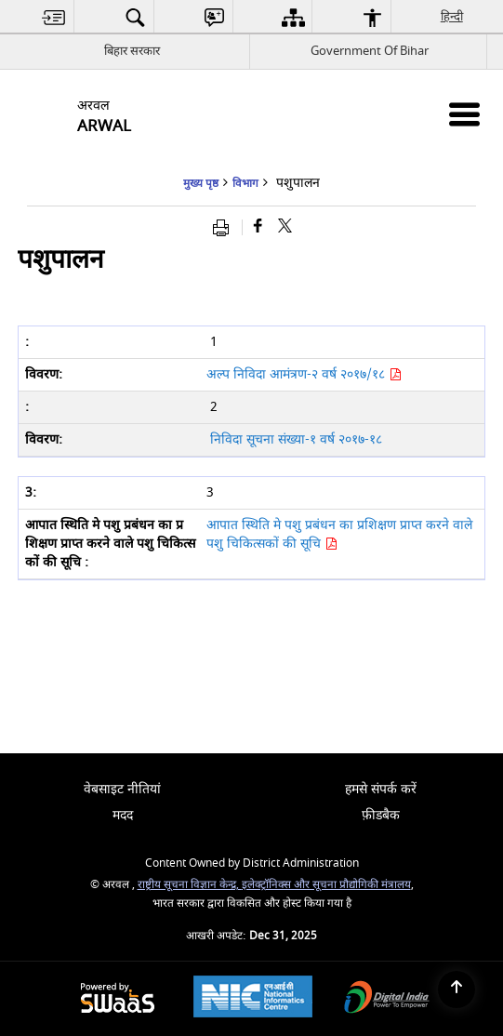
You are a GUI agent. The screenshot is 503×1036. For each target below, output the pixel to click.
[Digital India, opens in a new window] (386, 999)
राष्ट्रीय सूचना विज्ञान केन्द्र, (190, 885)
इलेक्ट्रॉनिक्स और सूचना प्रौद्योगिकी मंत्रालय (326, 885)
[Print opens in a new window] (225, 227)
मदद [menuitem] (123, 815)
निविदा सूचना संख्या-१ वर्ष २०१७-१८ (296, 439)
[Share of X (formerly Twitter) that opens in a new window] (285, 227)
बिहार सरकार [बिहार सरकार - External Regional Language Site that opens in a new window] (132, 51)
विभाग (245, 184)
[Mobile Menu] (464, 114)
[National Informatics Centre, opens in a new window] (252, 999)
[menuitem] (53, 17)
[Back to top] (456, 989)
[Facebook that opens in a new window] (258, 227)
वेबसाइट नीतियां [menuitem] (122, 789)
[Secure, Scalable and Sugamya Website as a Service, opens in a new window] (118, 999)
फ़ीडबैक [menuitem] (381, 815)
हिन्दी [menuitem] (453, 16)
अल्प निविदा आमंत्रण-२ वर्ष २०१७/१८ (304, 374)
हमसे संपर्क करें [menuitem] (381, 789)
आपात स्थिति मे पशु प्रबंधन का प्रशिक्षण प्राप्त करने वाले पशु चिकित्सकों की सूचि (339, 534)
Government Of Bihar (370, 51)
